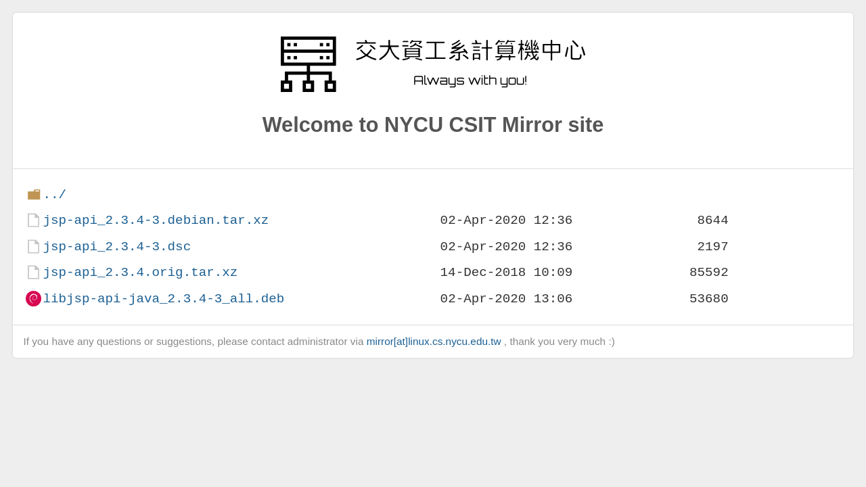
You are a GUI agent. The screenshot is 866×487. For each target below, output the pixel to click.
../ (54, 194)
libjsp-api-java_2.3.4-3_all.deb (163, 298)
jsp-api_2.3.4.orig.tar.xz (140, 272)
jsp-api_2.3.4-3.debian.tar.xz (156, 220)
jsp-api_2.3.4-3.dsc (117, 246)
